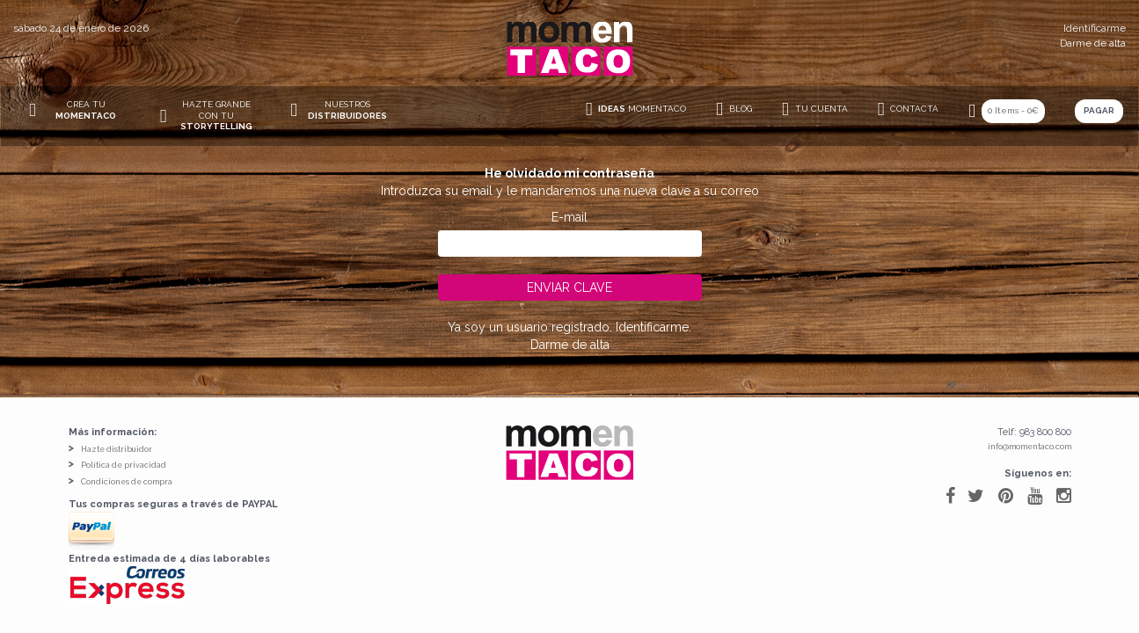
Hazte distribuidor (116, 449)
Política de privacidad (123, 465)
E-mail (569, 217)
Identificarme (1094, 28)
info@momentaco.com (1029, 446)
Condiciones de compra (126, 481)
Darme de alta (1093, 43)
